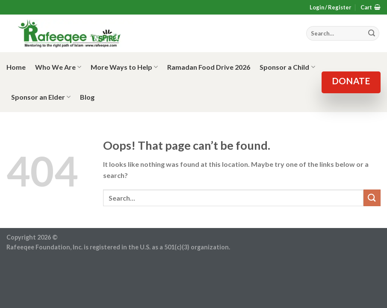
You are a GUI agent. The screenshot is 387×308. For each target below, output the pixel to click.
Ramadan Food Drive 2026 (208, 67)
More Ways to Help (124, 67)
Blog (87, 97)
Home (16, 67)
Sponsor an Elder (41, 97)
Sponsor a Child (287, 67)
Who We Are (58, 67)
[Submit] (372, 198)
